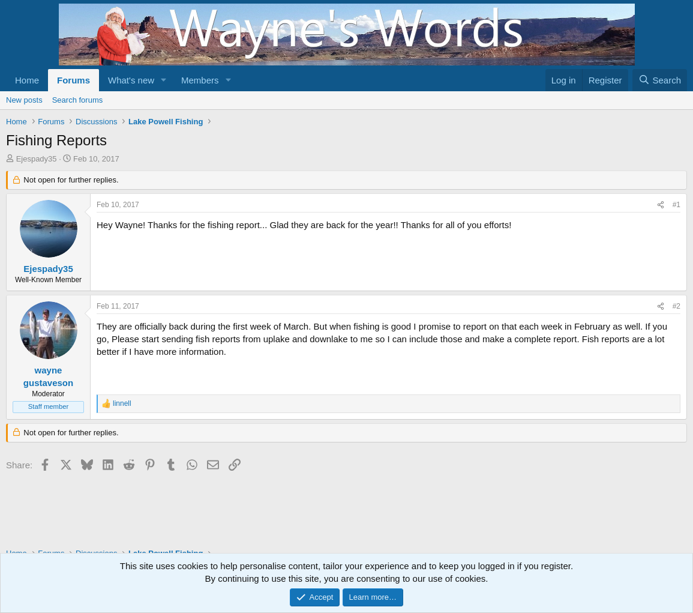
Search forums (77, 99)
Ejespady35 (36, 158)
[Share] (660, 205)
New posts (24, 99)
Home (27, 80)
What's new (131, 80)
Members (200, 80)
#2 (676, 306)
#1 (676, 205)
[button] (163, 80)
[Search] (659, 80)
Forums (73, 80)
